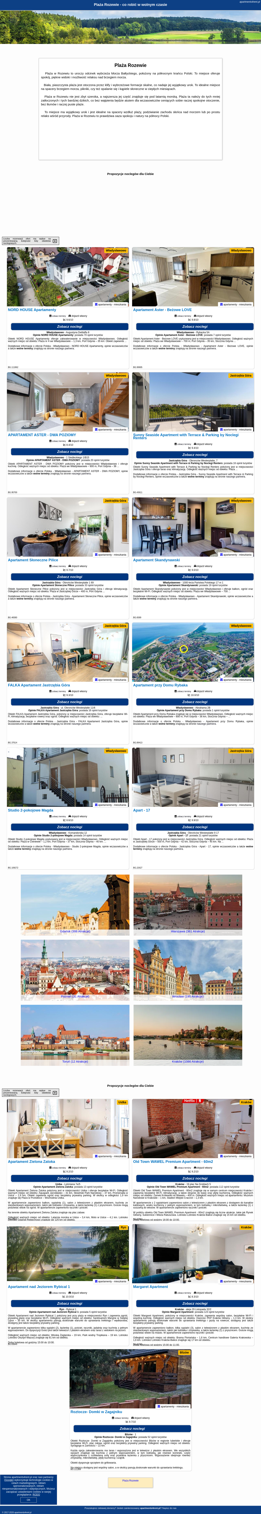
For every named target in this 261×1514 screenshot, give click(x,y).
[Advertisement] (130, 206)
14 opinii (87, 837)
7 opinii (217, 336)
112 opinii (224, 1188)
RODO (36, 1494)
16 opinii (237, 465)
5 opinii (93, 1313)
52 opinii (152, 1439)
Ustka (122, 1102)
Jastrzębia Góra (240, 375)
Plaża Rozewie (130, 1480)
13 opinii (88, 1188)
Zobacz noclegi (69, 328)
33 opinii (89, 587)
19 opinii (213, 587)
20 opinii (95, 462)
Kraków (246, 1102)
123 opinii (209, 1313)
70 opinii (88, 336)
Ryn (123, 1227)
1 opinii (216, 712)
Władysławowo (116, 250)
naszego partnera (64, 350)
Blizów (184, 1352)
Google (9, 1480)
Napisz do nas (169, 1508)
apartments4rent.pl (250, 1)
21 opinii (203, 837)
